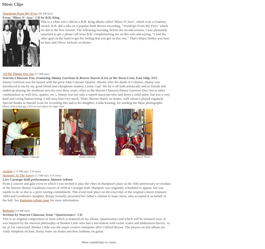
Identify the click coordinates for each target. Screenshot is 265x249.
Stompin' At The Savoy (18, 175)
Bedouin (8, 210)
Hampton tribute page (34, 200)
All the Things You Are (18, 74)
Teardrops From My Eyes (20, 13)
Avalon (7, 171)
